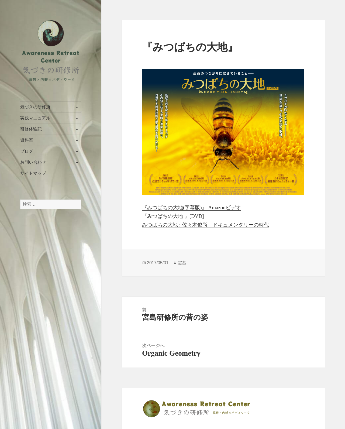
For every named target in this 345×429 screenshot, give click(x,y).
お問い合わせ (33, 162)
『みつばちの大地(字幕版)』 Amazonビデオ (191, 207)
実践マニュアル (35, 118)
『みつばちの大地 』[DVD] (173, 216)
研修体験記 (31, 129)
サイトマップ (33, 173)
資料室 (26, 140)
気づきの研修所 (35, 107)
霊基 (182, 262)
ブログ (26, 151)
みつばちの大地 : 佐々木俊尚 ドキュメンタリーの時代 (205, 225)
